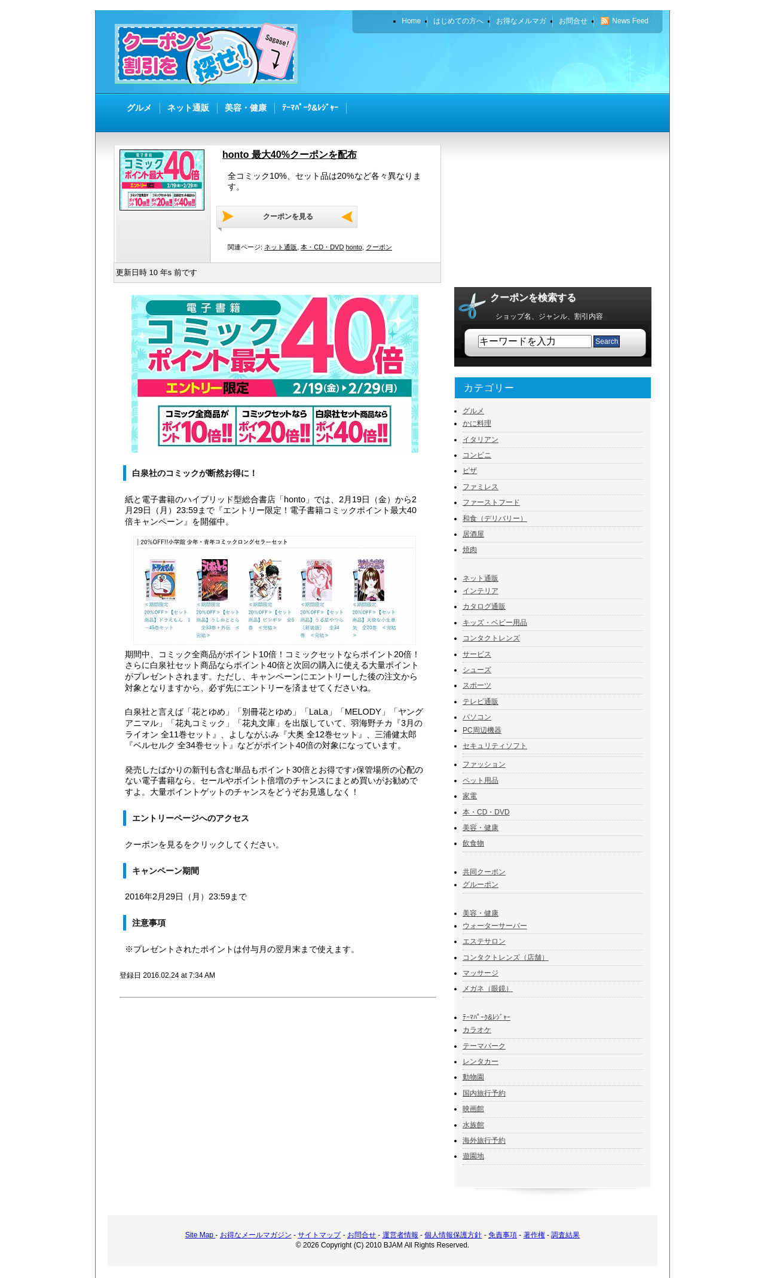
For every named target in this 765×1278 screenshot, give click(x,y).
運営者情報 (400, 1235)
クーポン (379, 247)
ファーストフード (491, 502)
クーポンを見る (288, 216)
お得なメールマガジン (256, 1235)
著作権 (534, 1235)
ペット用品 (480, 780)
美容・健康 (480, 827)
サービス (477, 654)
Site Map (200, 1235)
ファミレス (480, 487)
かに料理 (477, 423)
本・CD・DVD (322, 247)
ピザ (470, 470)
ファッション (484, 764)
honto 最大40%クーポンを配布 (289, 155)
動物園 (473, 1077)
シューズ (477, 670)
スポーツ (477, 685)
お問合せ (361, 1235)
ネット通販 (280, 247)
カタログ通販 (484, 606)
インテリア (480, 591)
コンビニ (477, 455)
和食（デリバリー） (495, 518)
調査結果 (565, 1235)
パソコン (477, 717)
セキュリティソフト (495, 746)
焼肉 (470, 549)
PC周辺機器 (482, 730)
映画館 (473, 1109)
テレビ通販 (480, 701)
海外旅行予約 (484, 1140)
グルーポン (480, 884)
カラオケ (477, 1030)
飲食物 (473, 843)
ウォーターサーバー (495, 926)
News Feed (630, 21)
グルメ (473, 411)
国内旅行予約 (484, 1093)
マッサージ (480, 973)
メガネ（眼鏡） (488, 988)
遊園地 (473, 1156)
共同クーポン (484, 872)
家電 (470, 796)
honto (353, 247)
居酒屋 (473, 534)
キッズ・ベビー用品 (495, 622)
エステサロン (484, 941)
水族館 (473, 1125)
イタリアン (480, 439)
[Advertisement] (511, 63)
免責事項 (502, 1235)
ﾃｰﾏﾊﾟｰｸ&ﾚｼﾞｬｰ (486, 1017)
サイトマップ (319, 1235)
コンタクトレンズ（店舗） (506, 957)
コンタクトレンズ (491, 638)
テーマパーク (484, 1046)
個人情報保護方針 (453, 1235)
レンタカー (480, 1061)
